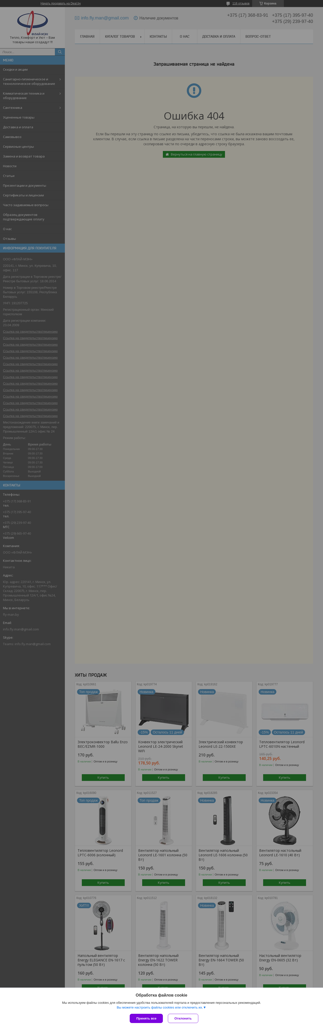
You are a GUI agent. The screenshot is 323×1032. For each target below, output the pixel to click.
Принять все (146, 1018)
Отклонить (183, 1018)
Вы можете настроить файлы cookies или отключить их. (160, 1007)
